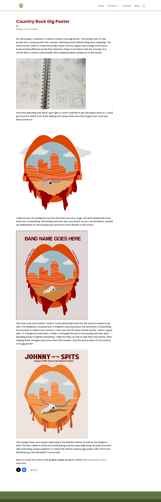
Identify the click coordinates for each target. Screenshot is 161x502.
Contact (127, 5)
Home (101, 5)
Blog (137, 5)
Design (34, 29)
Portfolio (112, 5)
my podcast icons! (96, 459)
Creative (27, 29)
